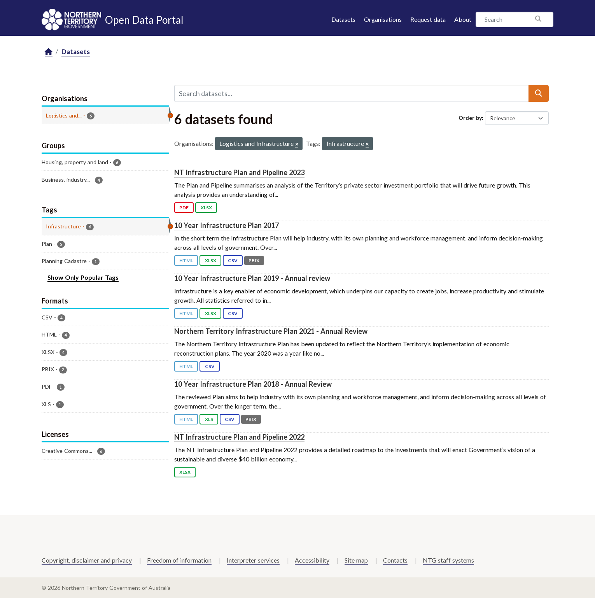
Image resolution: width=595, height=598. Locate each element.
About (462, 19)
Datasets (343, 19)
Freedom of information (179, 560)
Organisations (383, 19)
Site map (356, 560)
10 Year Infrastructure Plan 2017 (226, 225)
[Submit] (538, 93)
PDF (184, 207)
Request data (428, 19)
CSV (233, 260)
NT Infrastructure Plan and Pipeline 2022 (239, 437)
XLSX (206, 207)
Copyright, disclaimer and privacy (87, 560)
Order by (470, 117)
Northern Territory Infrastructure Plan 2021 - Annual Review (271, 331)
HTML (186, 260)
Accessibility (312, 560)
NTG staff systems (448, 560)
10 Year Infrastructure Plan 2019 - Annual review (252, 278)
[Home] (48, 51)
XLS (209, 419)
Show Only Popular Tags (83, 277)
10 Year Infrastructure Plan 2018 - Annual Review (253, 384)
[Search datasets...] (351, 93)
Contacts (395, 560)
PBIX (253, 260)
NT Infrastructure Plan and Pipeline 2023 (239, 172)
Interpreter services (253, 560)
